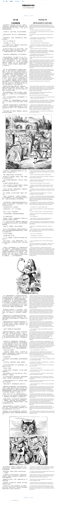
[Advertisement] (28, 10)
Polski (17, 1)
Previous (26, 15)
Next (31, 15)
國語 (11, 1)
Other (23, 1)
